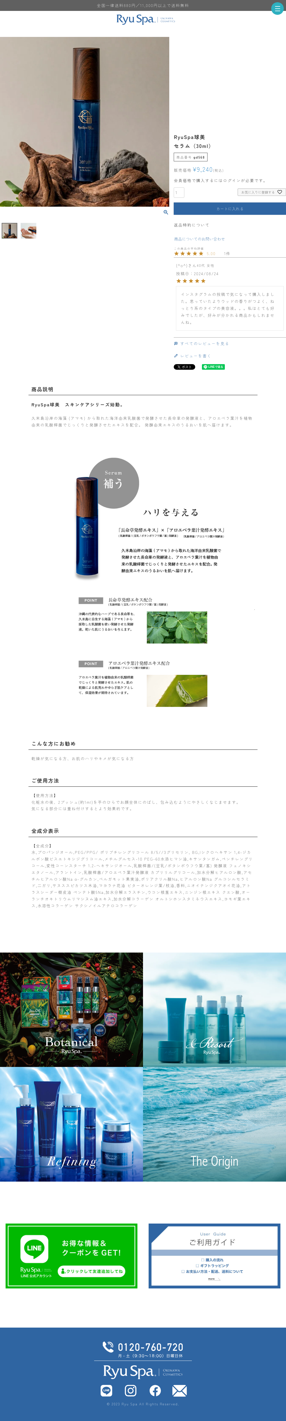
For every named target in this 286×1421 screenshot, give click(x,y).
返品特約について (191, 225)
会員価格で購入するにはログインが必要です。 (221, 180)
